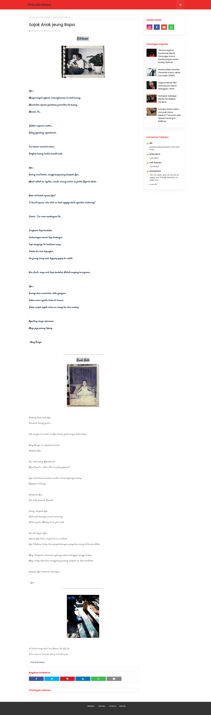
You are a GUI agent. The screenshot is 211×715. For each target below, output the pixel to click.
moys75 (153, 184)
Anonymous (155, 171)
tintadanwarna (37, 31)
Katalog (112, 706)
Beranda (32, 17)
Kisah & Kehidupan (44, 17)
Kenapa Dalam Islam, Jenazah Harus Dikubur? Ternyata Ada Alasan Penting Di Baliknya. (169, 115)
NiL (151, 143)
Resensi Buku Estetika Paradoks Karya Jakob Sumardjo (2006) (169, 72)
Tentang (101, 706)
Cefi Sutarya (155, 162)
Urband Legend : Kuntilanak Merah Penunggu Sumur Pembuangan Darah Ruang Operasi (168, 56)
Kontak (122, 706)
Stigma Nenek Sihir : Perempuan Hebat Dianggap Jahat (168, 85)
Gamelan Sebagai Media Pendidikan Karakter (167, 98)
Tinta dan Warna (39, 5)
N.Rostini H (155, 154)
